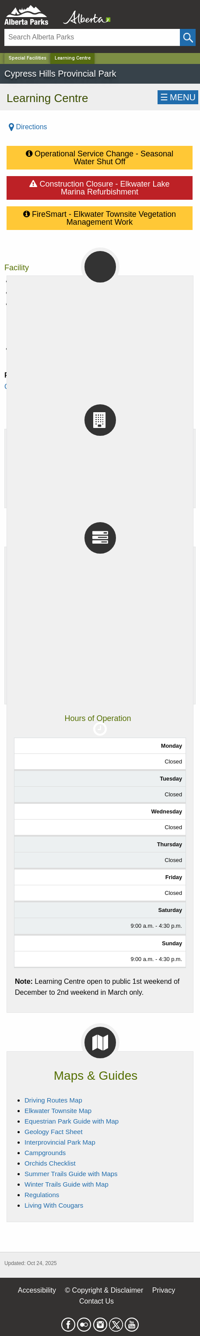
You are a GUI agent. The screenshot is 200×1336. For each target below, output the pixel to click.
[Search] (92, 37)
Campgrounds (45, 1152)
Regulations (42, 1194)
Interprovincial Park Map (60, 1142)
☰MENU (178, 97)
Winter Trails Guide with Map (67, 1184)
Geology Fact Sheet (54, 1131)
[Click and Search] (188, 37)
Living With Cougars (54, 1205)
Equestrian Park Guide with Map (72, 1121)
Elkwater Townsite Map (58, 1110)
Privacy (163, 1290)
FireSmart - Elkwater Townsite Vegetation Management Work (99, 216)
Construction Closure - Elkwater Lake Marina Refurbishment (99, 186)
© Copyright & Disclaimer (104, 1290)
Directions (28, 127)
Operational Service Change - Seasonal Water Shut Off (99, 156)
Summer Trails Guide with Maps (71, 1173)
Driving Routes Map (53, 1100)
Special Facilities (27, 58)
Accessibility (37, 1290)
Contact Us (96, 1301)
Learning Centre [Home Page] (73, 58)
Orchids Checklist (50, 1163)
